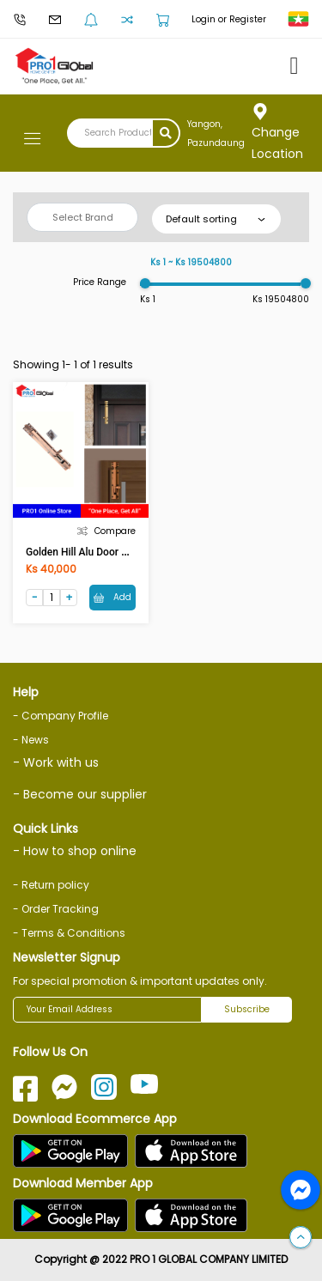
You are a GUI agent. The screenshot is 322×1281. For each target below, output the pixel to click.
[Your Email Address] (107, 1010)
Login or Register (228, 19)
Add (112, 597)
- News (31, 739)
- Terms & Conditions (69, 933)
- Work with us (56, 762)
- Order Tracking (56, 909)
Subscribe (247, 1009)
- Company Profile (60, 715)
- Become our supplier (80, 794)
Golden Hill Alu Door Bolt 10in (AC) (105, 552)
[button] (300, 1238)
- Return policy (51, 884)
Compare (106, 531)
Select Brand (82, 217)
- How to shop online (75, 850)
